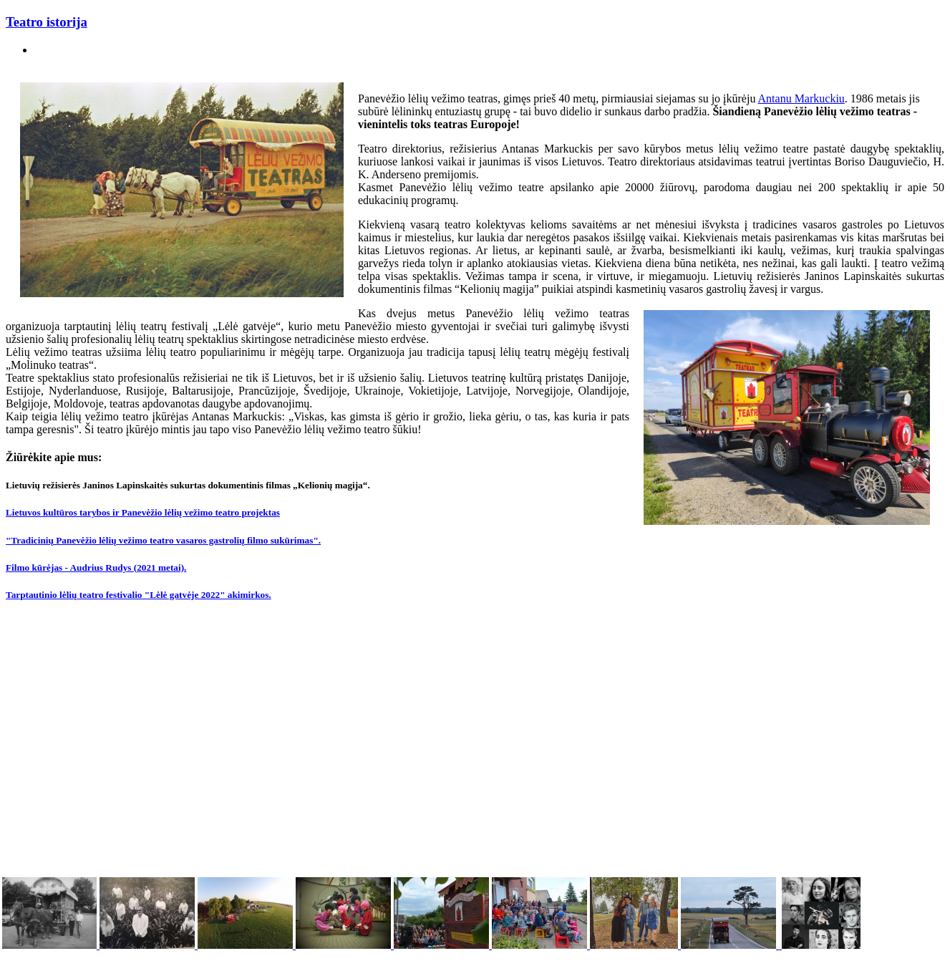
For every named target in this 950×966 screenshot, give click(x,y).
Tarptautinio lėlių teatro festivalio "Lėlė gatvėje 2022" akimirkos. (138, 594)
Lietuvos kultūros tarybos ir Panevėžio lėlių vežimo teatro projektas (143, 512)
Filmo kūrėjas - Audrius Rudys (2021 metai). (96, 567)
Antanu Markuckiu (801, 98)
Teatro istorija (46, 21)
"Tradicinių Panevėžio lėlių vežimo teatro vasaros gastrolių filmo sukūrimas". (163, 540)
